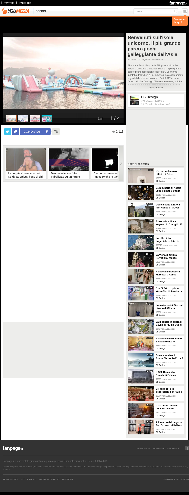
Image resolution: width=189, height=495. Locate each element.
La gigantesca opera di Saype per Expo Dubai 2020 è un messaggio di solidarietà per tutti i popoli (169, 323)
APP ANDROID (173, 448)
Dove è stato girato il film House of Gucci (168, 206)
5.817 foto (159, 101)
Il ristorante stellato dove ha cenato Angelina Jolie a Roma (169, 407)
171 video (146, 101)
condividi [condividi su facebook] (32, 131)
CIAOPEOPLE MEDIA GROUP (176, 479)
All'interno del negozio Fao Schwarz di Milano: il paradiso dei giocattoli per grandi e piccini (169, 424)
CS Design (149, 97)
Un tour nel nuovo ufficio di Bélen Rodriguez (166, 173)
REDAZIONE (67, 479)
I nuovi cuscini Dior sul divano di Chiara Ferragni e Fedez (169, 307)
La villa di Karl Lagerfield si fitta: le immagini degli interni (168, 240)
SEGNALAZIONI (143, 448)
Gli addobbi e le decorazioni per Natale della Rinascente (169, 390)
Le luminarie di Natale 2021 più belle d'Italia (168, 189)
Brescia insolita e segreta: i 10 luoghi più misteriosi (169, 223)
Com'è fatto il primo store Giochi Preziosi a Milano (169, 290)
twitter (9, 3)
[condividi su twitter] (7, 131)
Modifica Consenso (49, 479)
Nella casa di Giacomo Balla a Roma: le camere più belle (169, 340)
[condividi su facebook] (15, 131)
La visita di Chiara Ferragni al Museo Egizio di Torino (166, 256)
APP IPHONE (159, 448)
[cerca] (156, 11)
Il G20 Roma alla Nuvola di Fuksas (166, 373)
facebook (25, 3)
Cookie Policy (28, 479)
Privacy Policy (10, 479)
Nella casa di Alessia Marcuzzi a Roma (168, 273)
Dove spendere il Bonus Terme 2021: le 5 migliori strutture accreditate (169, 357)
